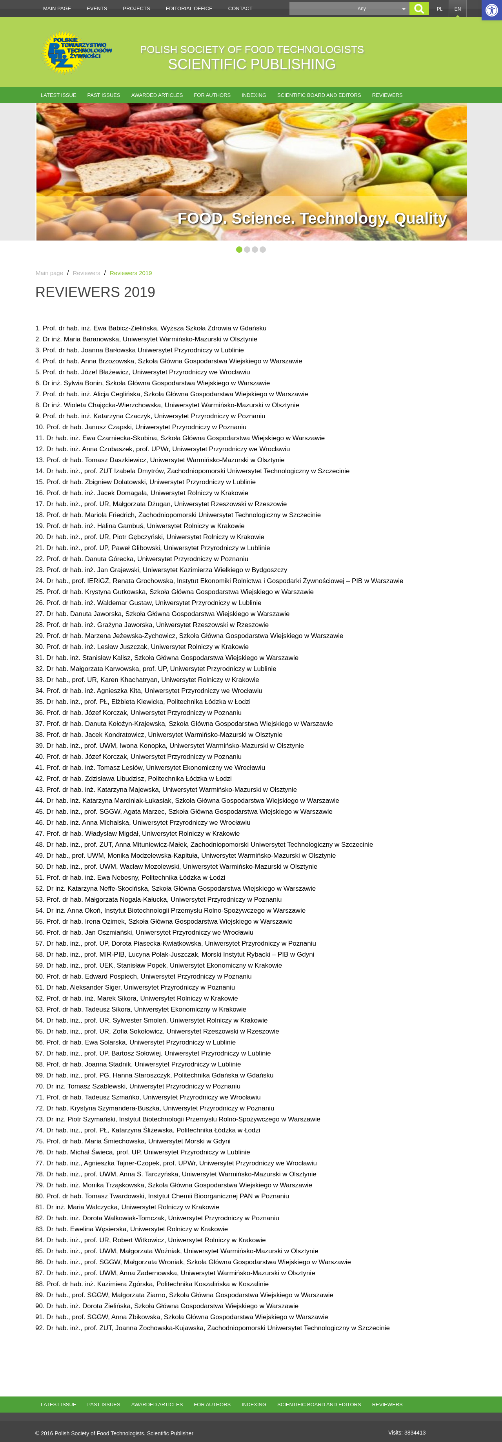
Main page (57, 8)
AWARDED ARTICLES (157, 95)
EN (458, 9)
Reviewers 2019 (131, 273)
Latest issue (58, 95)
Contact (240, 8)
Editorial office (189, 8)
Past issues (103, 95)
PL (440, 9)
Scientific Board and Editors (319, 95)
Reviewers (387, 95)
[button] (492, 10)
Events (97, 8)
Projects (136, 8)
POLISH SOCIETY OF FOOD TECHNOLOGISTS (252, 58)
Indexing (254, 95)
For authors (212, 95)
